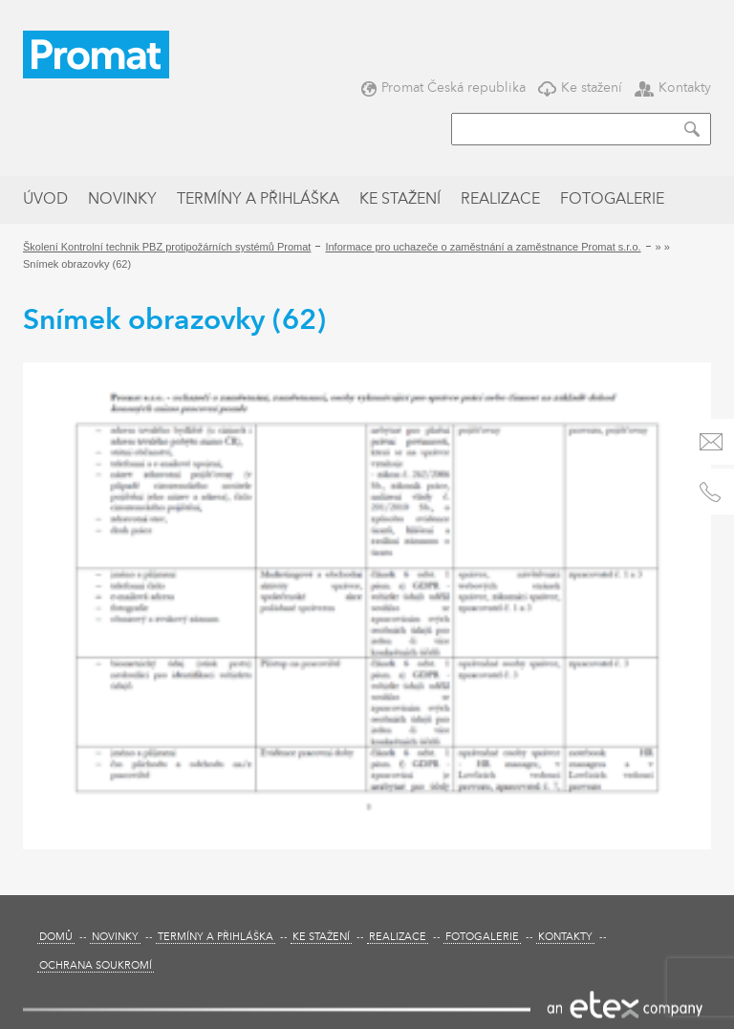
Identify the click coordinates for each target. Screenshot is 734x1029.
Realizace (500, 200)
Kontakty (673, 87)
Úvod (45, 200)
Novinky (122, 200)
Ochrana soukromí (95, 966)
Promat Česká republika (443, 87)
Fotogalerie (612, 200)
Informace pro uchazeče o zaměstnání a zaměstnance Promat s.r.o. (482, 246)
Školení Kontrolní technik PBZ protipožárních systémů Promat (167, 246)
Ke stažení (580, 87)
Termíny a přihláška (258, 200)
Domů (56, 937)
